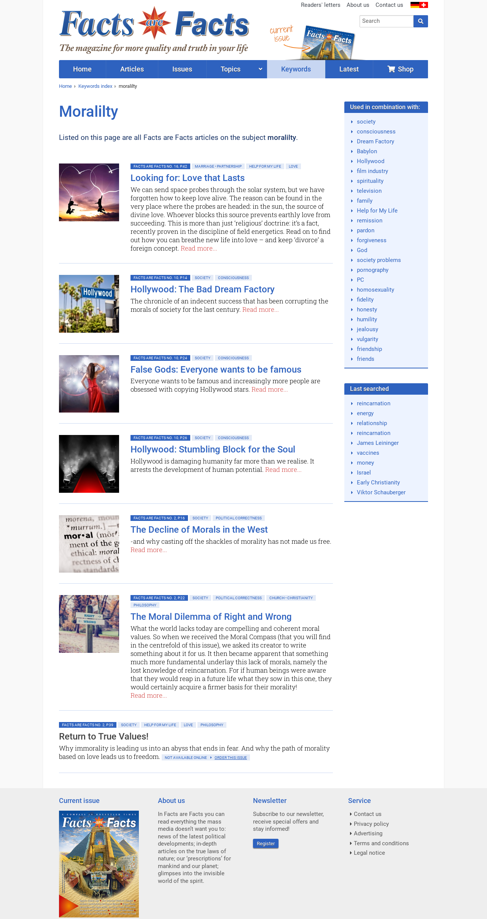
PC (360, 279)
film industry (372, 171)
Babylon (367, 151)
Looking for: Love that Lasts (188, 178)
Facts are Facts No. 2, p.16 (159, 518)
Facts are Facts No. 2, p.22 (159, 598)
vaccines (368, 452)
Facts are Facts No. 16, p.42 (160, 166)
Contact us (389, 5)
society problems (379, 260)
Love (293, 166)
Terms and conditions (381, 843)
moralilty (128, 86)
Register (266, 843)
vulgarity (367, 339)
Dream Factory (375, 141)
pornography (372, 270)
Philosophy (145, 605)
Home (65, 86)
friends (365, 359)
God (362, 250)
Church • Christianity (291, 598)
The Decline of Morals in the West (199, 529)
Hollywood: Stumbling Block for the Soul (213, 449)
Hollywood (370, 161)
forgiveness (372, 240)
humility (367, 319)
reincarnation (373, 403)
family (364, 200)
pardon (365, 230)
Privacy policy (371, 824)
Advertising (368, 833)
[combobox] (387, 21)
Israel (364, 472)
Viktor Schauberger (381, 492)
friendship (369, 349)
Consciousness (233, 278)
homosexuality (375, 289)
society (366, 121)
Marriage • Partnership (218, 166)
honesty (367, 309)
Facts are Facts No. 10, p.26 (160, 438)
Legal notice (369, 852)
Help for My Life (265, 166)
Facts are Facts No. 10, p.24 (160, 358)
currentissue (281, 33)
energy (365, 413)
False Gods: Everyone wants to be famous (216, 369)
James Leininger (378, 443)
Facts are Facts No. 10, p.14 (160, 278)
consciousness (376, 131)
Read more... (199, 248)
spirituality (370, 181)
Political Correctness (239, 518)
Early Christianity (378, 482)
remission (369, 220)
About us (358, 5)
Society (202, 278)
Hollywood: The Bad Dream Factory (203, 289)
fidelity (365, 299)
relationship (372, 423)
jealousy (367, 329)
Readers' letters (321, 5)
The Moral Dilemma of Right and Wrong (211, 616)
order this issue (231, 758)
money (365, 462)
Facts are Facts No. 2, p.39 (87, 725)
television (369, 190)
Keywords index (95, 86)
